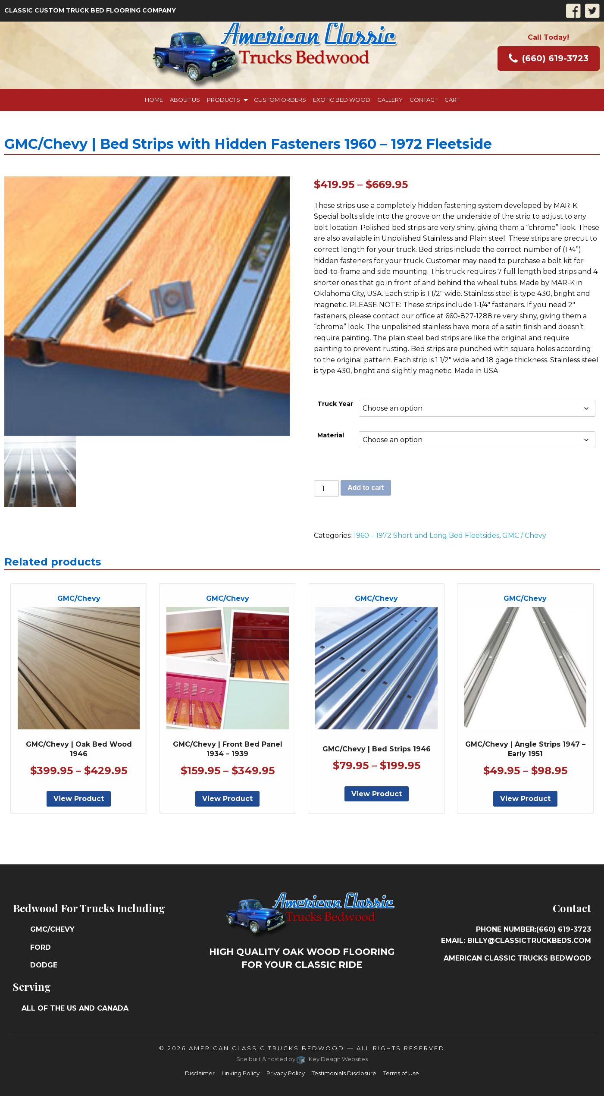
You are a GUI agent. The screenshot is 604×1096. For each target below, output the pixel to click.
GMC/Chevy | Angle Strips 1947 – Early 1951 (525, 749)
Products (223, 99)
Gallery (390, 99)
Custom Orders (280, 99)
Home (154, 99)
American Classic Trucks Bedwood (266, 1048)
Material (330, 435)
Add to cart (365, 487)
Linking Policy (241, 1073)
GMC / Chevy (524, 535)
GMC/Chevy (52, 929)
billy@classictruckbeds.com (529, 940)
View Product (78, 799)
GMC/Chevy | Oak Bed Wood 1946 (79, 749)
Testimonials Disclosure (344, 1073)
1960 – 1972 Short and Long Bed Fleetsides (426, 535)
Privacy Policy (285, 1073)
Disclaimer (200, 1073)
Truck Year (335, 404)
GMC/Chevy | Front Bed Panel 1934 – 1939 (227, 749)
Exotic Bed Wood (341, 99)
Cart (452, 99)
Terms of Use (401, 1073)
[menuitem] (153, 99)
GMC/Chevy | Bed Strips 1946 (376, 749)
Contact (424, 99)
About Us (185, 99)
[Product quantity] (326, 488)
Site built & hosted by (302, 1058)
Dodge (43, 965)
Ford (40, 947)
